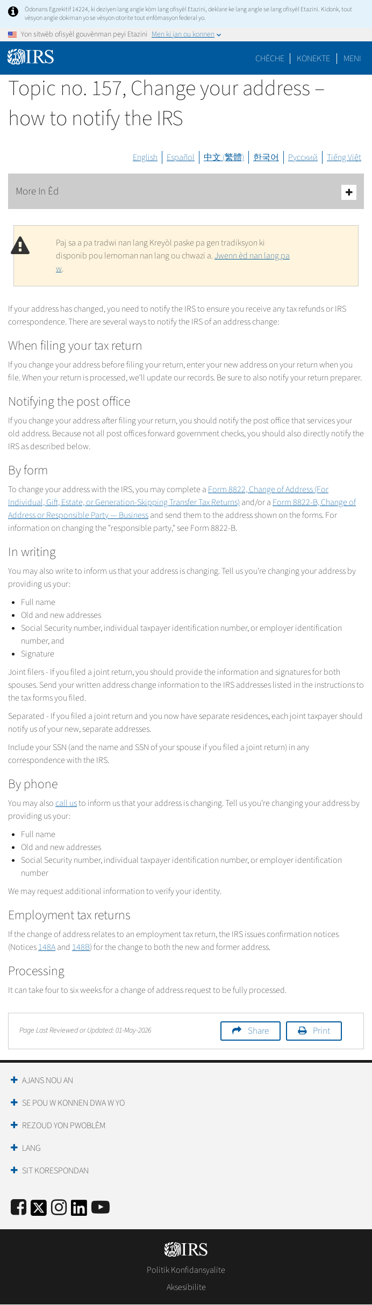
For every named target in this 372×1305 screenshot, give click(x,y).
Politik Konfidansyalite (186, 1270)
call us (66, 803)
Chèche (269, 58)
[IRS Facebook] (18, 1208)
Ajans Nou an (47, 1080)
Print (321, 1031)
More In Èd (186, 192)
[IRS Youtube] (100, 1208)
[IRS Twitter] (39, 1211)
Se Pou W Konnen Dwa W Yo (73, 1103)
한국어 (266, 157)
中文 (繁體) (224, 157)
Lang (31, 1148)
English (145, 157)
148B (81, 947)
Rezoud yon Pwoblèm (63, 1125)
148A (46, 947)
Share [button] (258, 1031)
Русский (303, 157)
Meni (352, 58)
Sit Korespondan (55, 1171)
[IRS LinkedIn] (79, 1211)
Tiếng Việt (344, 157)
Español (181, 157)
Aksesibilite (186, 1287)
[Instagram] (59, 1208)
